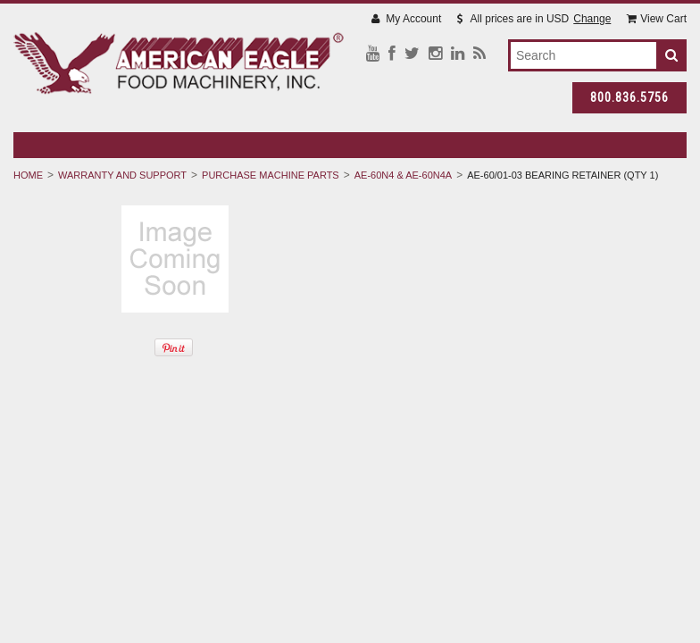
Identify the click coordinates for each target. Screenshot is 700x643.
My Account (406, 19)
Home (28, 175)
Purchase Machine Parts (270, 175)
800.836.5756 (629, 97)
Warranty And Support (122, 175)
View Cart (657, 19)
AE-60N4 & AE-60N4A (403, 175)
